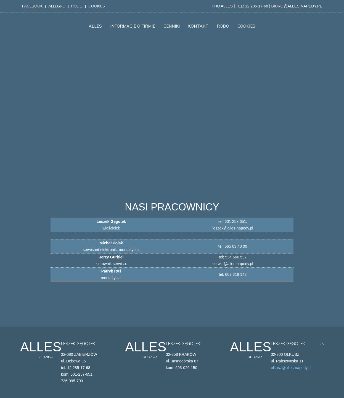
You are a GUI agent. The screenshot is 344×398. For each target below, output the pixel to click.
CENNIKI (171, 26)
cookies (96, 6)
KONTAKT (198, 26)
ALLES (95, 26)
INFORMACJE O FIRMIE (132, 26)
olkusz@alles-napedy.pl (291, 367)
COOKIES (246, 26)
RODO (223, 26)
